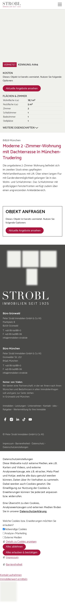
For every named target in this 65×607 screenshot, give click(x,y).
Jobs (55, 406)
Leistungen (20, 406)
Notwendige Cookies (16, 529)
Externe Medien (13, 537)
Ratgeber (7, 410)
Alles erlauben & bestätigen (21, 552)
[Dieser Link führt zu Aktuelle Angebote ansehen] (22, 88)
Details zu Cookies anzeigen (21, 541)
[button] (59, 4)
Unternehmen (34, 406)
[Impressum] (10, 557)
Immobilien (8, 406)
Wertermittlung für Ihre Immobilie (30, 410)
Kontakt (47, 406)
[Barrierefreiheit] (12, 565)
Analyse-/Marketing (16, 533)
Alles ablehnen (14, 546)
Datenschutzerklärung (33, 511)
